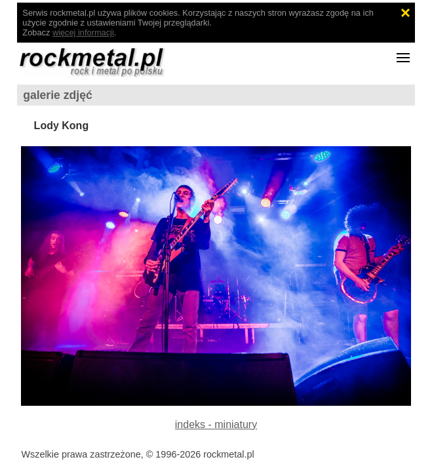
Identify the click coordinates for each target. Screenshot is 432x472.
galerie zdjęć (57, 95)
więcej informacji (83, 32)
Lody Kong (61, 125)
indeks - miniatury (216, 424)
